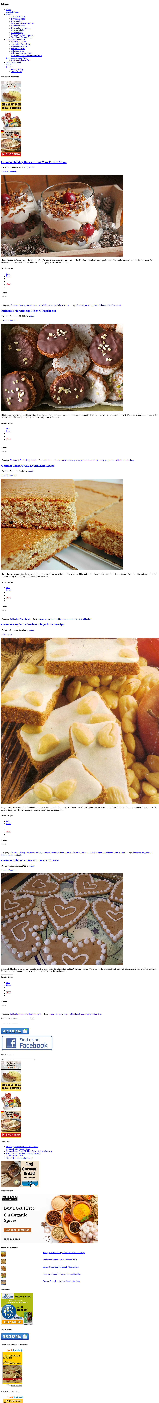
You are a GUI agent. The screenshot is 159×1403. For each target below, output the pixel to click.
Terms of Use (16, 72)
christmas (80, 305)
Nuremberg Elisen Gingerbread (23, 460)
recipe (12, 855)
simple (19, 855)
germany (100, 460)
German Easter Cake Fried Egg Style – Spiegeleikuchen (29, 1151)
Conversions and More (15, 39)
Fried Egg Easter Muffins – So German (22, 1146)
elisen (70, 460)
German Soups (17, 33)
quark (118, 305)
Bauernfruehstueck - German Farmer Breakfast (62, 1274)
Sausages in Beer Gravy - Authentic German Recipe (64, 1252)
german (95, 305)
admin (31, 167)
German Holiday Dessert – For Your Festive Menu (34, 162)
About (8, 65)
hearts (66, 1014)
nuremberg (129, 460)
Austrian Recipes (18, 16)
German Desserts (18, 26)
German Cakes (17, 21)
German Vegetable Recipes (22, 35)
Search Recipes (12, 12)
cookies (64, 460)
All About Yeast (17, 51)
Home (8, 10)
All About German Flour (21, 53)
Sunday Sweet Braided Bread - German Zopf (61, 1267)
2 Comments (7, 634)
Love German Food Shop (16, 58)
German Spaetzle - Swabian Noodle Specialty (61, 1281)
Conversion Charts (18, 42)
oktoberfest (96, 1014)
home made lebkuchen (72, 619)
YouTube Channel (13, 62)
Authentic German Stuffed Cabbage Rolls (60, 1260)
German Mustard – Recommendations (26, 55)
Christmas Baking (17, 853)
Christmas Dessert (17, 305)
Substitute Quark (18, 49)
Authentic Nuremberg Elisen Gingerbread (28, 310)
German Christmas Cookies (22, 23)
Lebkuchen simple (95, 853)
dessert (88, 305)
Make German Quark (19, 46)
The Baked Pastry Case (20, 44)
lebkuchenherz (85, 1014)
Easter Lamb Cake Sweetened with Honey (23, 1153)
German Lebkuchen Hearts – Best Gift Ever (30, 860)
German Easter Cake (14, 1156)
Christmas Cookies (33, 853)
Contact (9, 67)
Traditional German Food (21, 37)
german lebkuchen (88, 460)
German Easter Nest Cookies (18, 1149)
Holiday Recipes (62, 305)
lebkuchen (111, 305)
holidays (102, 305)
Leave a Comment (9, 172)
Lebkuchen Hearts (17, 1014)
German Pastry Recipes (20, 28)
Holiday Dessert (47, 305)
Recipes (9, 14)
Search (4, 1018)
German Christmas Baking (53, 853)
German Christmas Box (20, 60)
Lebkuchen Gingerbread (20, 619)
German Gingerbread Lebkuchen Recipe (27, 465)
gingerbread (110, 460)
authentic (47, 460)
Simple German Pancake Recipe (19, 1158)
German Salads (17, 30)
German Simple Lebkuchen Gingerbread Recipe (32, 624)
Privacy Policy (17, 69)
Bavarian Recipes (18, 19)
